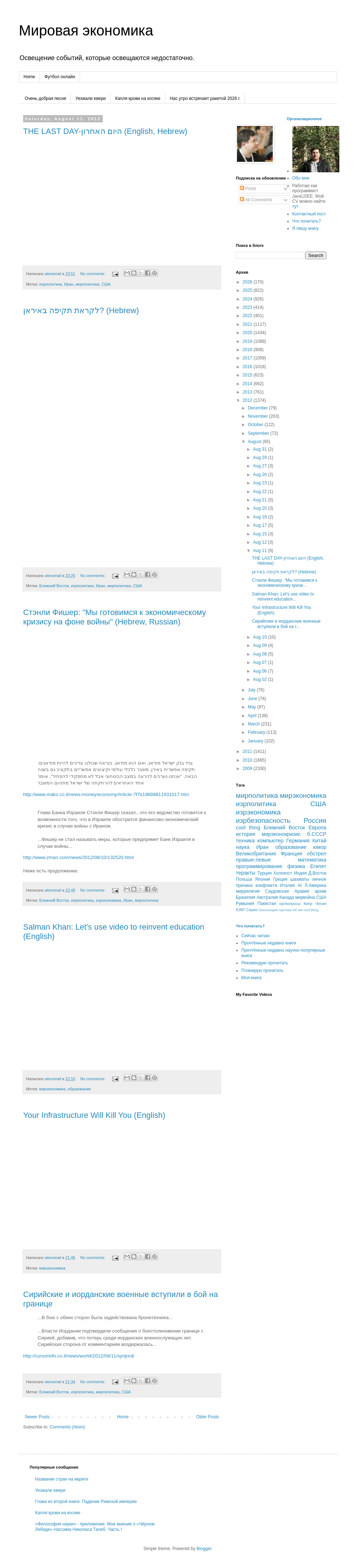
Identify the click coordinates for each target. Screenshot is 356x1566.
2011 (248, 751)
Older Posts (207, 1416)
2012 (248, 400)
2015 (248, 375)
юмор (319, 847)
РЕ (295, 910)
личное (319, 879)
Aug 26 (260, 474)
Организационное (304, 119)
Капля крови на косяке (137, 98)
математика (312, 860)
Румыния (245, 903)
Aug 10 (260, 637)
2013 (248, 392)
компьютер (270, 840)
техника (245, 840)
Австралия (267, 897)
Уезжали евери (91, 98)
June (253, 698)
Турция (264, 873)
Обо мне (301, 178)
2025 (248, 290)
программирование (259, 866)
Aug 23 (260, 482)
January (256, 741)
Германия (298, 840)
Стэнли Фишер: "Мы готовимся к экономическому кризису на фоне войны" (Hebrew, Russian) (114, 617)
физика (296, 866)
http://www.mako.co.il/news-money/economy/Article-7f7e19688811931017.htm (106, 794)
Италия (287, 885)
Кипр (308, 903)
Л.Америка (315, 885)
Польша (244, 879)
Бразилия (245, 897)
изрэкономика (108, 900)
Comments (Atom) (67, 1427)
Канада (286, 897)
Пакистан (266, 903)
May (252, 707)
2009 (248, 768)
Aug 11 (260, 550)
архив (320, 891)
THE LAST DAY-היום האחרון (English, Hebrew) (105, 131)
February (257, 732)
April (253, 715)
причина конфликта (256, 885)
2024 (248, 299)
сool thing (311, 910)
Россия (315, 820)
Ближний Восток (54, 586)
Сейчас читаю (255, 935)
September (259, 433)
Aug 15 (260, 533)
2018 (248, 349)
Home (29, 76)
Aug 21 (260, 499)
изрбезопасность (263, 820)
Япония (262, 879)
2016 (248, 366)
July (252, 690)
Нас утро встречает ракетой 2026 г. (205, 98)
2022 (248, 315)
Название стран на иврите (61, 1479)
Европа (317, 827)
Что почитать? (306, 221)
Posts (248, 188)
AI (300, 885)
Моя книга (251, 977)
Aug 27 (260, 465)
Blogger (203, 1548)
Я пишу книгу (305, 228)
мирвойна (305, 897)
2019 (248, 341)
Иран (68, 284)
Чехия (320, 903)
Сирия (252, 910)
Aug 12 (260, 542)
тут (295, 206)
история (245, 834)
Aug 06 (260, 671)
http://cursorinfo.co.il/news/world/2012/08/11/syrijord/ (78, 1356)
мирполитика (87, 284)
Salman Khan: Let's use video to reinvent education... (283, 597)
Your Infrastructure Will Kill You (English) (94, 1115)
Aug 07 (260, 662)
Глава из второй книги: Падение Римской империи (86, 1501)
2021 (248, 324)
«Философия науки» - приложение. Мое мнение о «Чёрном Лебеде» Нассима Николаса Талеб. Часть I (94, 1526)
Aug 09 (260, 645)
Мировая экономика (86, 30)
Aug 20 (260, 508)
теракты (245, 873)
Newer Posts (37, 1416)
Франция (291, 853)
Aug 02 (260, 679)
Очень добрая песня (45, 98)
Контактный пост (309, 213)
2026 (248, 282)
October (256, 424)
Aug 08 (260, 654)
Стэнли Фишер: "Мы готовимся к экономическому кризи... (284, 583)
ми (300, 910)
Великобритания (256, 853)
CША (321, 897)
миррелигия (248, 891)
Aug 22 (260, 491)
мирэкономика (52, 1089)
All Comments (256, 199)
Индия (300, 873)
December (258, 408)
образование (79, 1089)
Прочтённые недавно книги (268, 943)
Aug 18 (260, 516)
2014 (248, 383)
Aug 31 (260, 449)
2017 (248, 358)
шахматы (300, 879)
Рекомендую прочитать (264, 962)
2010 (248, 760)
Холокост (283, 873)
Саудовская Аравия (287, 891)
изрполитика (50, 284)
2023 (248, 307)
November (258, 416)
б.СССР (316, 834)
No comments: (93, 273)
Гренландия (268, 910)
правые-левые (253, 860)
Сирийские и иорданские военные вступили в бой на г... (286, 624)
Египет (318, 866)
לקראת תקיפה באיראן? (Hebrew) (81, 310)
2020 (248, 332)
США (105, 284)
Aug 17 (260, 525)
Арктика (285, 910)
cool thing (248, 827)
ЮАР (240, 910)
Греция (280, 879)
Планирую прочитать (262, 970)
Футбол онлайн (59, 76)
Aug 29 (260, 457)
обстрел (316, 853)
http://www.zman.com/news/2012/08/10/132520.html (78, 857)
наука (243, 847)
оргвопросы (290, 903)
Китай (319, 840)
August (255, 441)
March (254, 724)
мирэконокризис (281, 834)
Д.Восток (317, 873)
